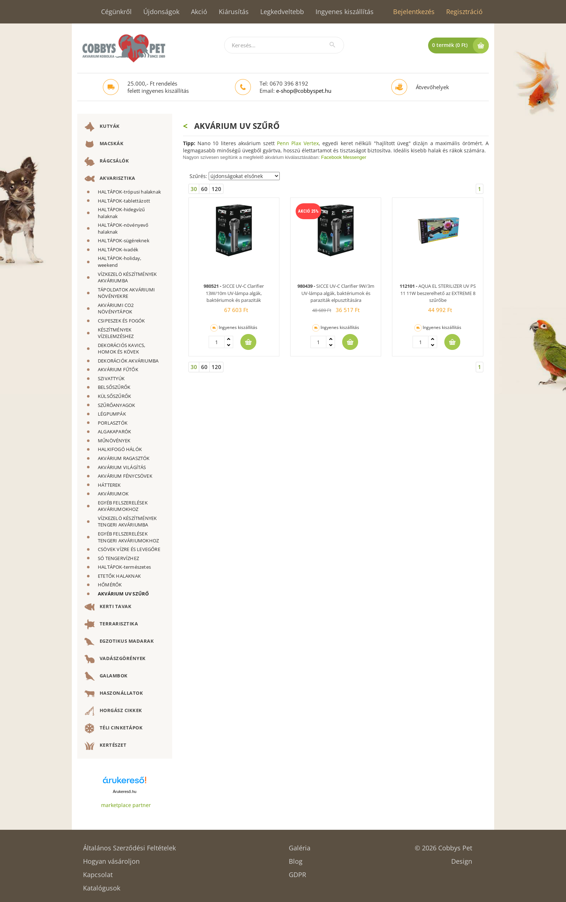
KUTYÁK (102, 127)
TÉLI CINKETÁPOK (113, 728)
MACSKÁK (103, 144)
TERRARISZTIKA (111, 624)
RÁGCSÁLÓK (106, 161)
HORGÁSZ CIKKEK (113, 711)
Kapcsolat (98, 872)
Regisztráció (464, 11)
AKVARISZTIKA (109, 179)
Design (461, 859)
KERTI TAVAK (107, 607)
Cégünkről (116, 11)
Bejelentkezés (414, 11)
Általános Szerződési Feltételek (129, 845)
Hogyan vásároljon (111, 859)
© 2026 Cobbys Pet (443, 845)
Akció (199, 11)
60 (204, 188)
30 (194, 188)
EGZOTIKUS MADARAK (119, 642)
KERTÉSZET (105, 746)
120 (216, 188)
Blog (295, 859)
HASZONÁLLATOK (113, 694)
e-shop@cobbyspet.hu (303, 90)
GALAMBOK (106, 676)
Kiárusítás (234, 11)
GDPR (297, 872)
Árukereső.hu (124, 791)
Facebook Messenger (343, 157)
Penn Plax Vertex (298, 143)
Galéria (299, 845)
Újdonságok (161, 11)
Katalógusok (101, 886)
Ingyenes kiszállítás (344, 11)
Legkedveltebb (282, 11)
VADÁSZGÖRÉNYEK (115, 659)
